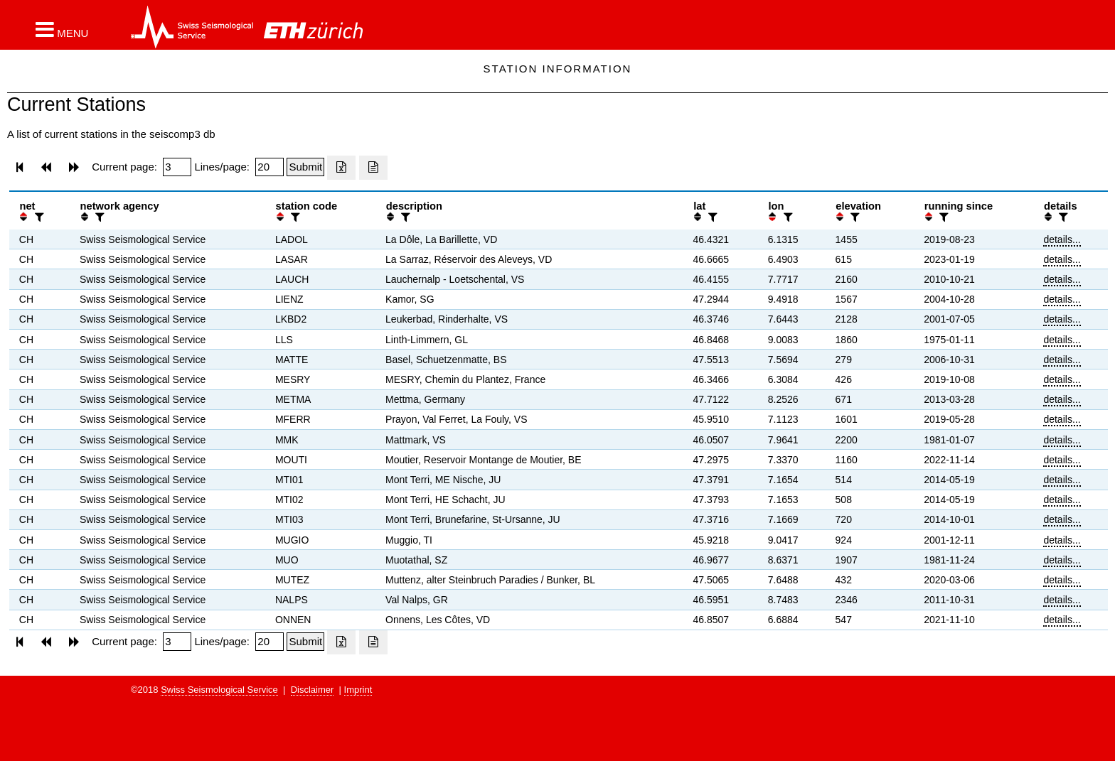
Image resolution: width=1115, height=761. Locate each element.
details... (1061, 239)
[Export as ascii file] (373, 168)
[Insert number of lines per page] (269, 167)
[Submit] (305, 167)
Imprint (358, 689)
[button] (62, 29)
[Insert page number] (177, 167)
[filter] (37, 217)
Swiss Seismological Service (219, 689)
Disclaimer (312, 689)
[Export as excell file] (341, 168)
